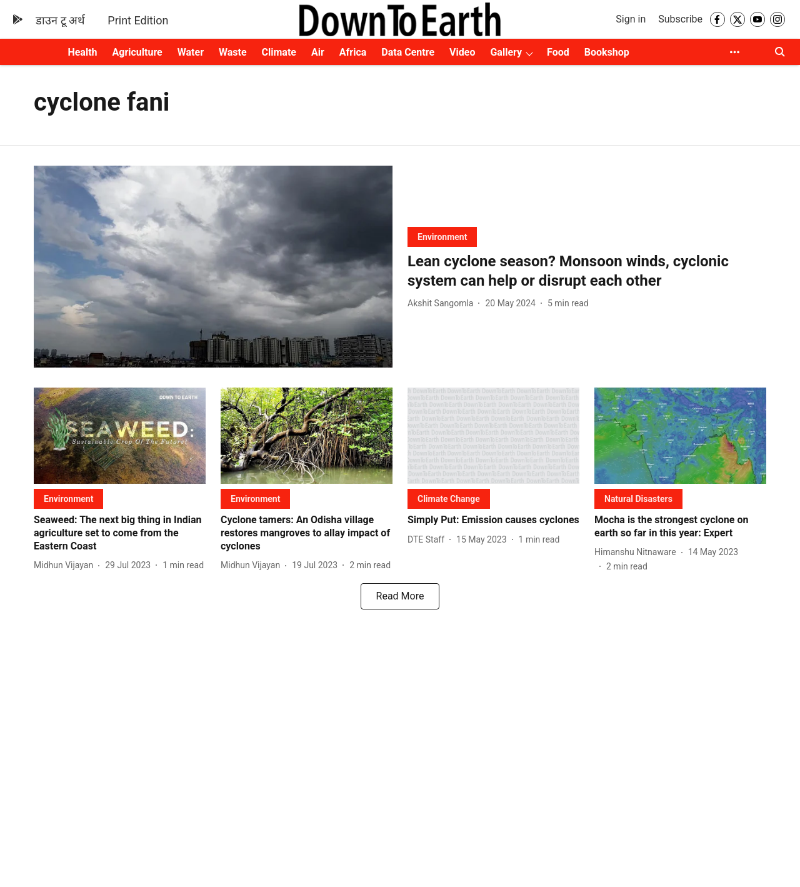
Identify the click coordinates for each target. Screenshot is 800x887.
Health (82, 52)
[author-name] (443, 303)
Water (191, 52)
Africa (352, 52)
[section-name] (442, 237)
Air (317, 52)
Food (558, 52)
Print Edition (138, 20)
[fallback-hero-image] (213, 267)
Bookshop (606, 52)
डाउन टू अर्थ (60, 20)
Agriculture (137, 52)
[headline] (587, 271)
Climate (279, 52)
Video (462, 52)
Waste (233, 52)
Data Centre (407, 52)
